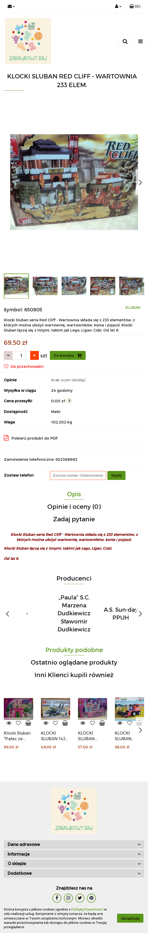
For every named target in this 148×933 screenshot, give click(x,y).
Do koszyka (68, 355)
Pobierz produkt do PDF (31, 438)
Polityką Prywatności (87, 909)
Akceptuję (130, 918)
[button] (135, 6)
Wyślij (116, 475)
